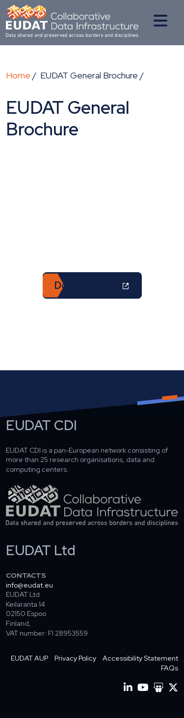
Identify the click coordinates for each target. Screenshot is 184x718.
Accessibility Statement (140, 658)
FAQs (169, 668)
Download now (87, 285)
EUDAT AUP (29, 658)
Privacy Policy (75, 658)
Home (18, 75)
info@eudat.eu (29, 585)
